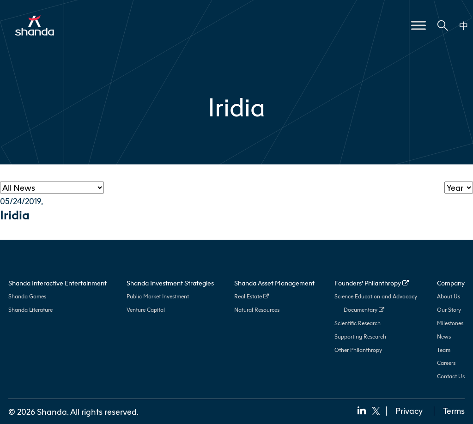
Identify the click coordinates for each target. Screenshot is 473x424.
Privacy (409, 411)
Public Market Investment (158, 296)
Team (443, 349)
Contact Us (451, 376)
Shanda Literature (30, 309)
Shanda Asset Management (274, 283)
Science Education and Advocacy (375, 296)
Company (451, 283)
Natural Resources (256, 309)
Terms (454, 411)
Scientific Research (357, 323)
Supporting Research (360, 336)
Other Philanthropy (358, 349)
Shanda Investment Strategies (170, 283)
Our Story (449, 309)
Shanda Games (27, 296)
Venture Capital (146, 309)
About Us (448, 296)
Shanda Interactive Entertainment (57, 283)
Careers (446, 362)
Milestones (450, 323)
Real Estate (251, 296)
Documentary (364, 309)
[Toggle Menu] (418, 25)
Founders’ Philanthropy (371, 283)
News (444, 336)
